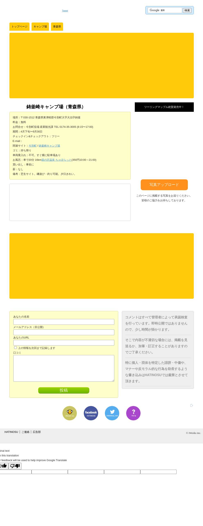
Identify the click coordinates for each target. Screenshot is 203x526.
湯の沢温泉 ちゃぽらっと (56, 159)
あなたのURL (21, 337)
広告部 (37, 431)
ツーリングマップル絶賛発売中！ (164, 107)
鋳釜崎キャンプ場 (49, 145)
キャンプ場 (40, 26)
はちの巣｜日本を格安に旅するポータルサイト (33, 10)
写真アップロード (164, 185)
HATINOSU (11, 431)
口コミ (17, 352)
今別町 (33, 145)
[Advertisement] (101, 65)
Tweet (65, 10)
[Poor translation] (15, 466)
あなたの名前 (21, 316)
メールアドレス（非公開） (29, 327)
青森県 (57, 26)
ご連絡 (25, 431)
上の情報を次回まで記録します (35, 348)
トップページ (19, 26)
